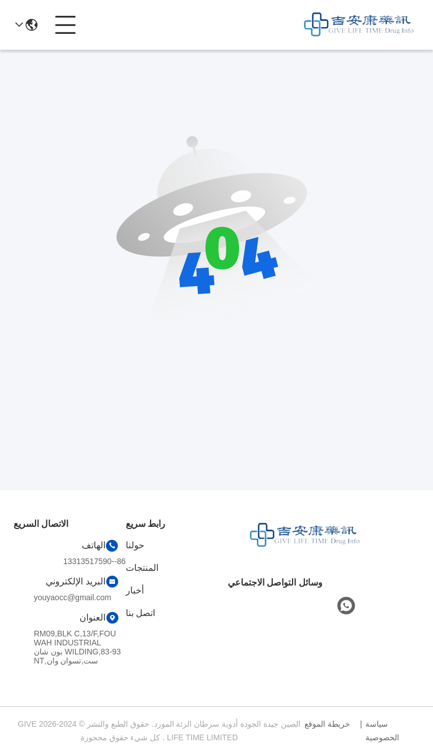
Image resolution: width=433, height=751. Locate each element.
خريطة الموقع (327, 723)
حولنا (135, 545)
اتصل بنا (140, 613)
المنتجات (142, 568)
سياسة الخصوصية (382, 730)
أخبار (135, 590)
